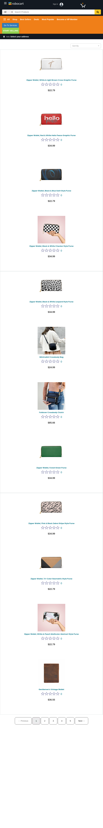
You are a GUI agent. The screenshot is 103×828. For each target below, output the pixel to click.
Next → (81, 721)
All (6, 19)
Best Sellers (25, 19)
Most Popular (48, 19)
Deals (36, 19)
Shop (14, 19)
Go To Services (10, 25)
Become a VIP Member (67, 19)
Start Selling (10, 31)
